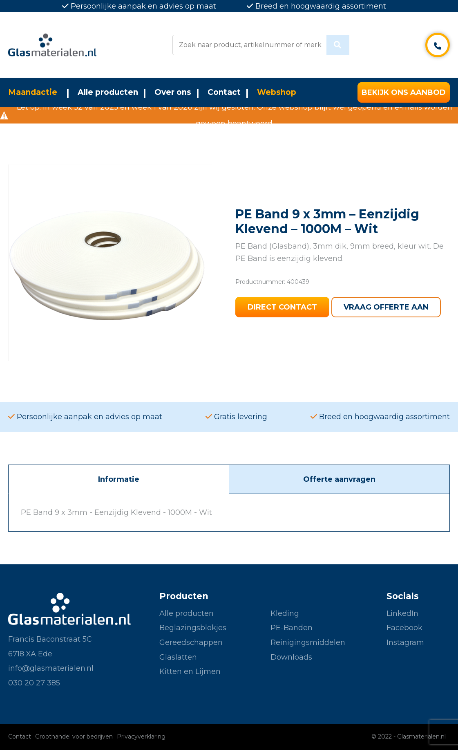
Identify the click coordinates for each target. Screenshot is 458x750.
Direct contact (282, 307)
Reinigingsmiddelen (307, 642)
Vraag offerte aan (386, 307)
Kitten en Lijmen (190, 671)
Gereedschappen (191, 642)
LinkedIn (402, 613)
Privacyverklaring (141, 736)
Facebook (404, 627)
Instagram (405, 642)
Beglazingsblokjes (192, 627)
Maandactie (32, 92)
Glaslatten (178, 657)
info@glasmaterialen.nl (51, 668)
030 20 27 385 (34, 682)
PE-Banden (291, 627)
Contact (224, 92)
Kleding (284, 613)
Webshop (276, 92)
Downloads (291, 657)
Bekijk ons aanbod (404, 92)
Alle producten (108, 92)
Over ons (172, 92)
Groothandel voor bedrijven (74, 736)
